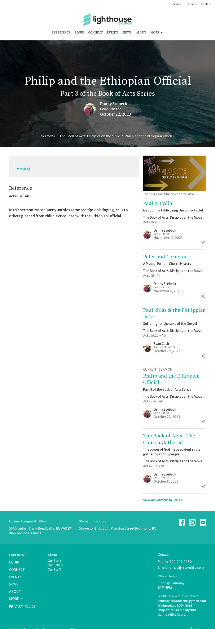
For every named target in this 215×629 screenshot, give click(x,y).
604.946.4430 (180, 562)
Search (177, 4)
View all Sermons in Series (162, 500)
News (127, 33)
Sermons (48, 136)
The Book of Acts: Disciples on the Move (90, 136)
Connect (95, 33)
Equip (79, 33)
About (141, 33)
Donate (191, 4)
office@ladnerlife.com (186, 568)
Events (113, 33)
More (156, 33)
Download (23, 169)
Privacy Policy (22, 606)
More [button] (16, 599)
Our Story (55, 561)
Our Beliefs (55, 565)
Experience (61, 33)
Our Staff (54, 569)
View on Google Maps (25, 533)
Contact (206, 4)
